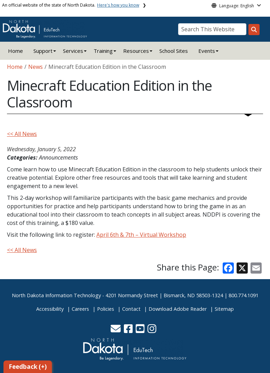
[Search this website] (254, 29)
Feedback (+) (28, 367)
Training (103, 50)
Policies (105, 309)
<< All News (22, 134)
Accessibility (50, 309)
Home (15, 50)
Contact (131, 309)
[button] (116, 330)
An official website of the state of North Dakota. (70, 5)
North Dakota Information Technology (56, 295)
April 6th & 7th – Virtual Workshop (141, 234)
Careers (80, 309)
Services (73, 50)
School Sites (173, 50)
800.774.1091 (244, 295)
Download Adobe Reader (178, 309)
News (35, 67)
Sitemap (224, 309)
